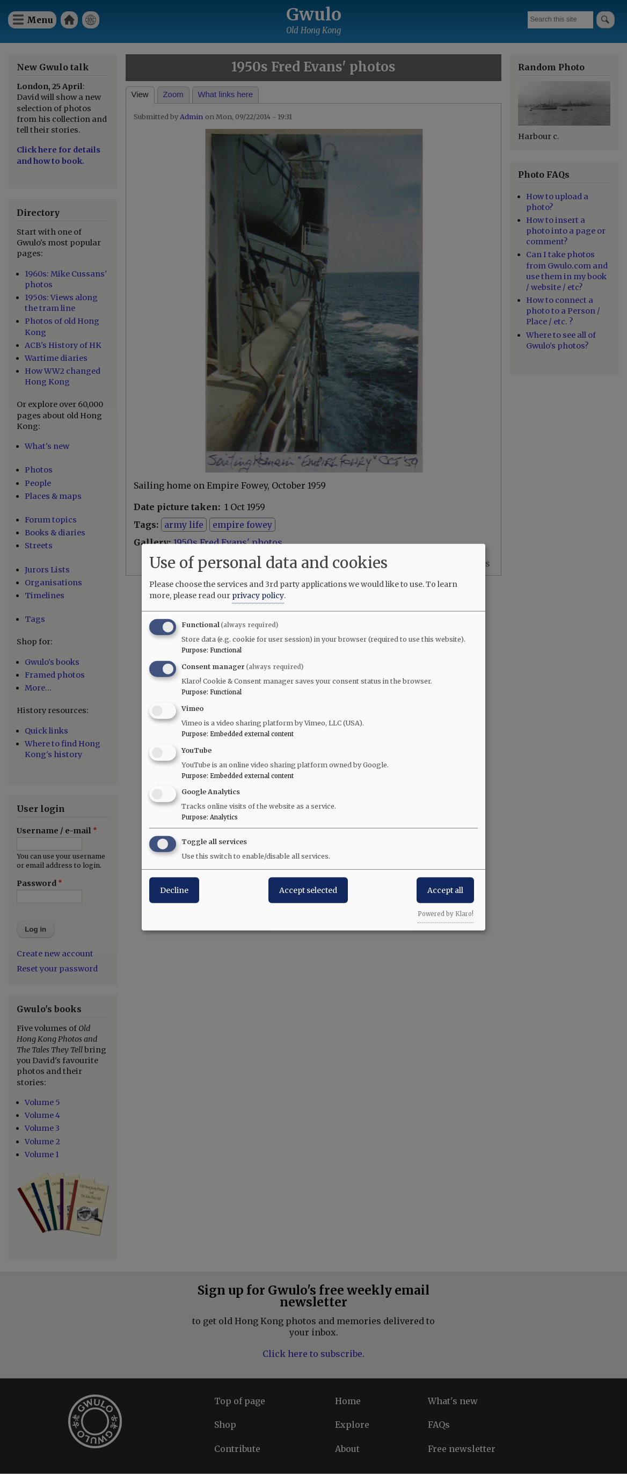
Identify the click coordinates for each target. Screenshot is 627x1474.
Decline (174, 890)
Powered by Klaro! (445, 914)
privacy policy (258, 595)
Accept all (445, 890)
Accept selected (308, 890)
